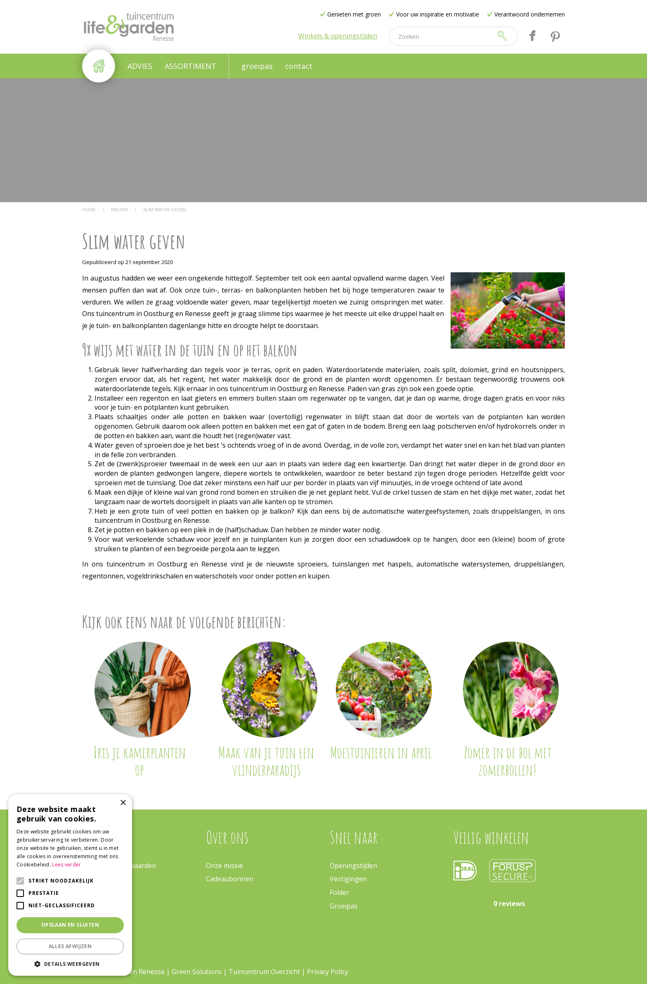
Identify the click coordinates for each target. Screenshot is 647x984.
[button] (70, 963)
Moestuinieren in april (381, 752)
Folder (339, 892)
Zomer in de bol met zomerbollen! (508, 760)
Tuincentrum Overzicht (264, 971)
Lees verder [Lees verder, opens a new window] (66, 864)
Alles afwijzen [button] (70, 946)
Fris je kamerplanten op (139, 760)
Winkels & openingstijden (337, 35)
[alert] (70, 885)
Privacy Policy (327, 971)
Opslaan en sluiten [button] (70, 924)
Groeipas (344, 906)
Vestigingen (348, 878)
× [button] (123, 803)
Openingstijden (353, 865)
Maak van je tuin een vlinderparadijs (266, 760)
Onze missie (224, 865)
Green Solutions (197, 971)
